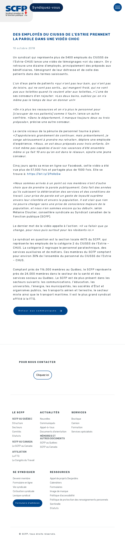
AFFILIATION (19, 452)
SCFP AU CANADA (22, 442)
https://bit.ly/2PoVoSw (44, 174)
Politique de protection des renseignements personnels (79, 500)
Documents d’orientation (53, 431)
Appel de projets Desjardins (64, 478)
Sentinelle (55, 504)
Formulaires (56, 487)
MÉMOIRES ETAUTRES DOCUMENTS (52, 437)
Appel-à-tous (47, 427)
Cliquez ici (42, 375)
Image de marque (59, 491)
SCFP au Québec (48, 443)
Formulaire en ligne (23, 483)
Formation (77, 427)
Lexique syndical (21, 495)
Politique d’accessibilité (62, 495)
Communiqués (47, 423)
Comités (16, 431)
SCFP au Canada (48, 447)
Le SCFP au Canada (22, 446)
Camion (75, 423)
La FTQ (15, 456)
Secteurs (17, 427)
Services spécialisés (81, 431)
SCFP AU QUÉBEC (22, 419)
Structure (17, 423)
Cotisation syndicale (23, 491)
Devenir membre (21, 478)
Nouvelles (45, 419)
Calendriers (56, 483)
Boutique (76, 419)
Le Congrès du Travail (23, 460)
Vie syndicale (20, 487)
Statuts (16, 436)
